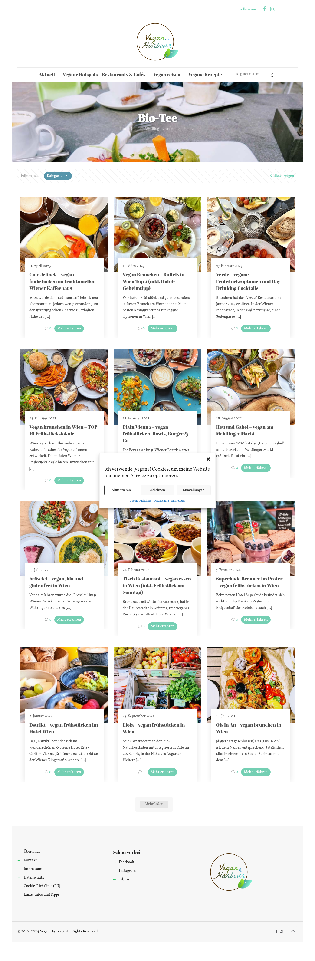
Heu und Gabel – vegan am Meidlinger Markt (244, 430)
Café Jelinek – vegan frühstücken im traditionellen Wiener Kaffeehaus (62, 281)
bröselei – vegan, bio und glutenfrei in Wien (56, 582)
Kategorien (57, 175)
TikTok (124, 879)
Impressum (178, 501)
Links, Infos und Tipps (41, 894)
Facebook (126, 862)
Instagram (127, 870)
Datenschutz (161, 501)
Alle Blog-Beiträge (159, 129)
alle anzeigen (281, 175)
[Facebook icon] (264, 9)
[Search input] (251, 73)
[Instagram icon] (273, 9)
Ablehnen (157, 490)
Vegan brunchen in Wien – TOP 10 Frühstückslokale (63, 430)
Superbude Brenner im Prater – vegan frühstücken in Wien (249, 582)
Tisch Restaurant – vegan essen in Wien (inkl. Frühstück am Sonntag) (157, 585)
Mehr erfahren (69, 328)
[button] (208, 459)
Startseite (127, 129)
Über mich (32, 851)
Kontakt (30, 860)
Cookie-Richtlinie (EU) (42, 886)
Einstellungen (194, 490)
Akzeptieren (121, 490)
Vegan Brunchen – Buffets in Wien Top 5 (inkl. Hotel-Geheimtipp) (154, 281)
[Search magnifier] (270, 73)
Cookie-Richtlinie (140, 501)
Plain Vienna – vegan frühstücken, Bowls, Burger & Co (155, 434)
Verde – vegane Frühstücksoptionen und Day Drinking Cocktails (248, 281)
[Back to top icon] (293, 931)
